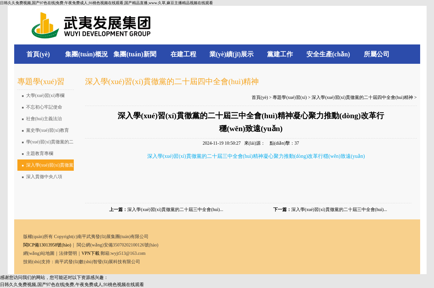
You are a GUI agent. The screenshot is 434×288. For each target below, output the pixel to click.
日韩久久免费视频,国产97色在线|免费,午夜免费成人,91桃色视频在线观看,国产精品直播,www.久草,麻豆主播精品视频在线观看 (106, 3)
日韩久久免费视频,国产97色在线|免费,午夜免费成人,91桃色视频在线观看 (72, 284)
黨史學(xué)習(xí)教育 (45, 130)
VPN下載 (91, 253)
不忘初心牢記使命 (42, 107)
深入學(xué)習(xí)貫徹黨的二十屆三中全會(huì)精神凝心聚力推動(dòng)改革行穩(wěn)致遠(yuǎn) (256, 156)
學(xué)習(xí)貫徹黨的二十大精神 (45, 143)
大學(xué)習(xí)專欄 (43, 95)
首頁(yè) (260, 97)
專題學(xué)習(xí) (290, 97)
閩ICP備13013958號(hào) (47, 245)
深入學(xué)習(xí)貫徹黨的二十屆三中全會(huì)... (175, 209)
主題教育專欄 (37, 153)
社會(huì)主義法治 (42, 118)
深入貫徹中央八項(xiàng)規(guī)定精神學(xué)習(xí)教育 (44, 178)
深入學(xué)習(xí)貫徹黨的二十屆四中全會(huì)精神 (45, 167)
